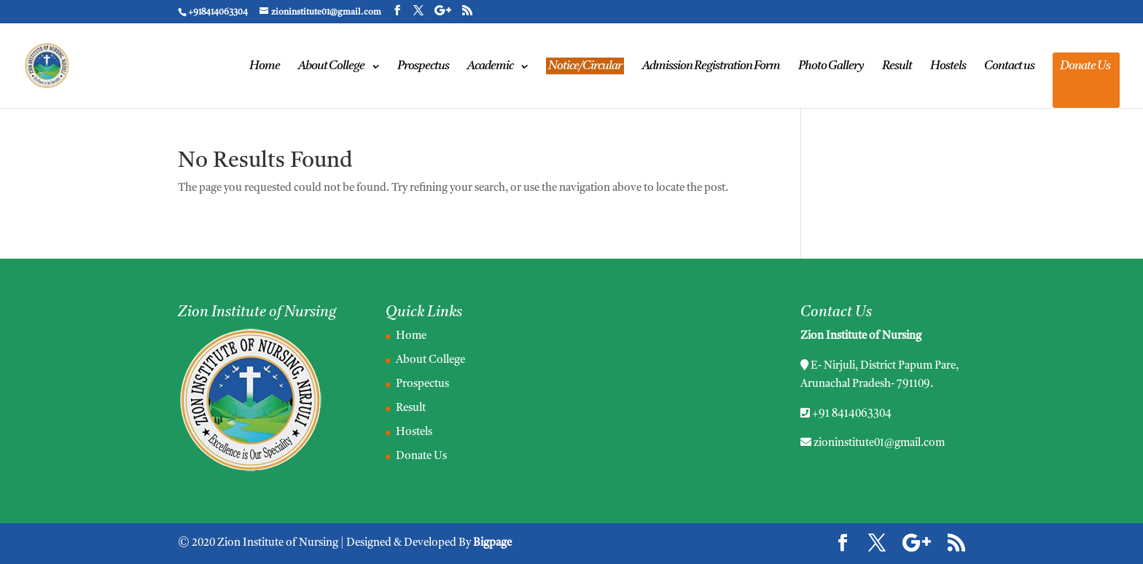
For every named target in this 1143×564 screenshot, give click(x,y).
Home (264, 66)
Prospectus (423, 66)
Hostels (948, 66)
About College (331, 66)
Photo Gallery (831, 66)
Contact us (1009, 66)
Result (897, 66)
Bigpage (492, 543)
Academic (490, 66)
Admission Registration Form (711, 66)
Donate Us (1085, 66)
